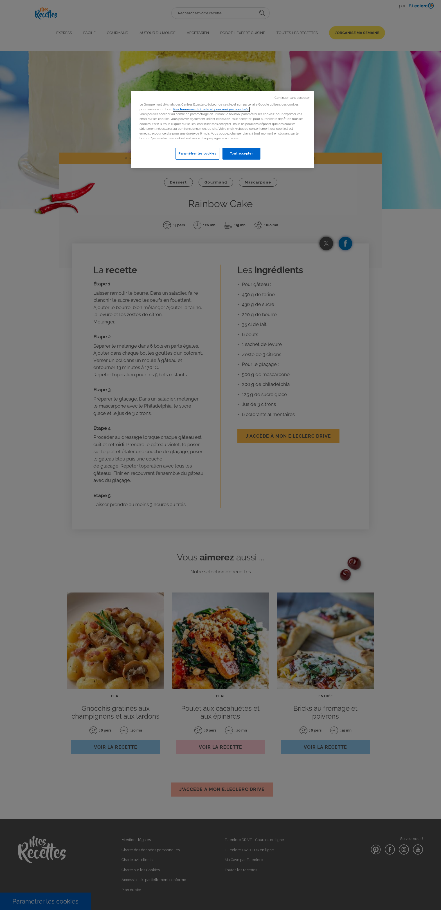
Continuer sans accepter (292, 97)
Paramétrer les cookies (197, 153)
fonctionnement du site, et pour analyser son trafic (211, 109)
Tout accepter (241, 153)
